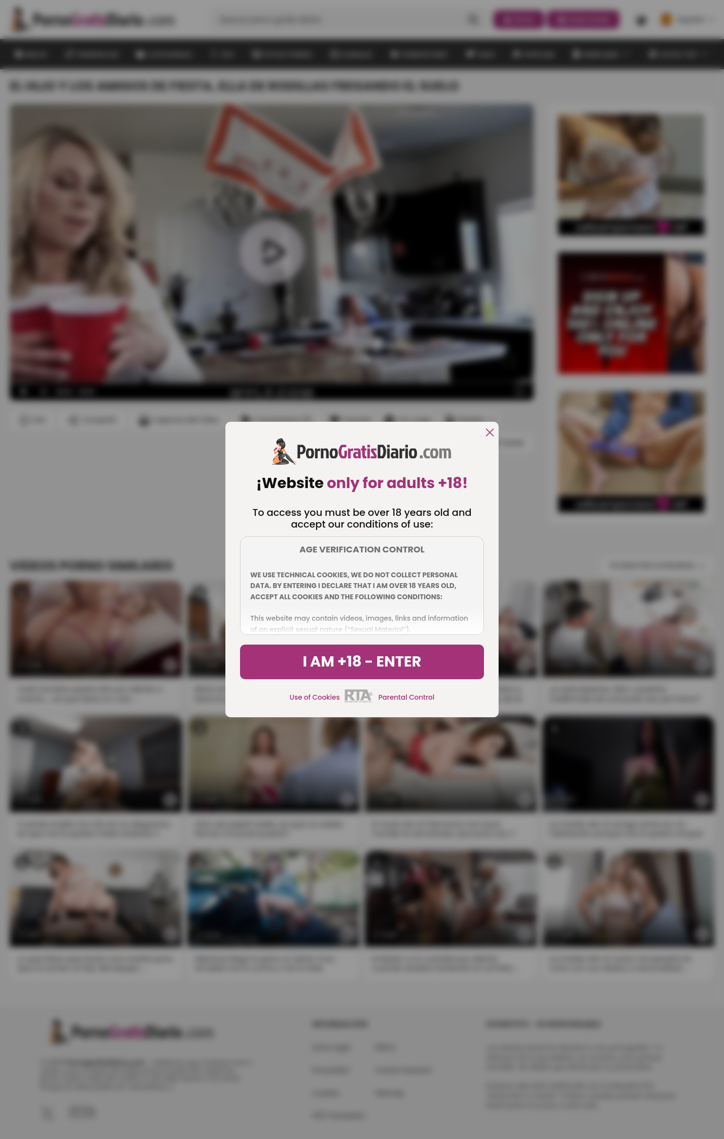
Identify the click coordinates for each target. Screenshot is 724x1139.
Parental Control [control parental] (406, 697)
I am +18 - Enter (361, 661)
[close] (490, 433)
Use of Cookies (315, 697)
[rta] (358, 701)
